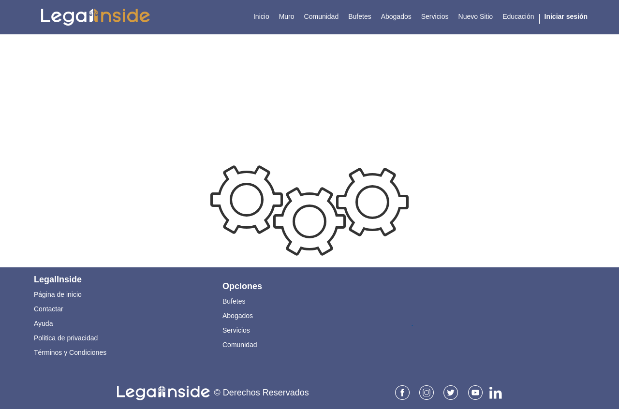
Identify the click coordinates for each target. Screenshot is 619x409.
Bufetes (233, 301)
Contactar (48, 309)
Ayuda (43, 323)
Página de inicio (58, 294)
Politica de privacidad (66, 338)
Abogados (237, 316)
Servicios (236, 330)
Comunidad (239, 345)
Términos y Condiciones (70, 352)
